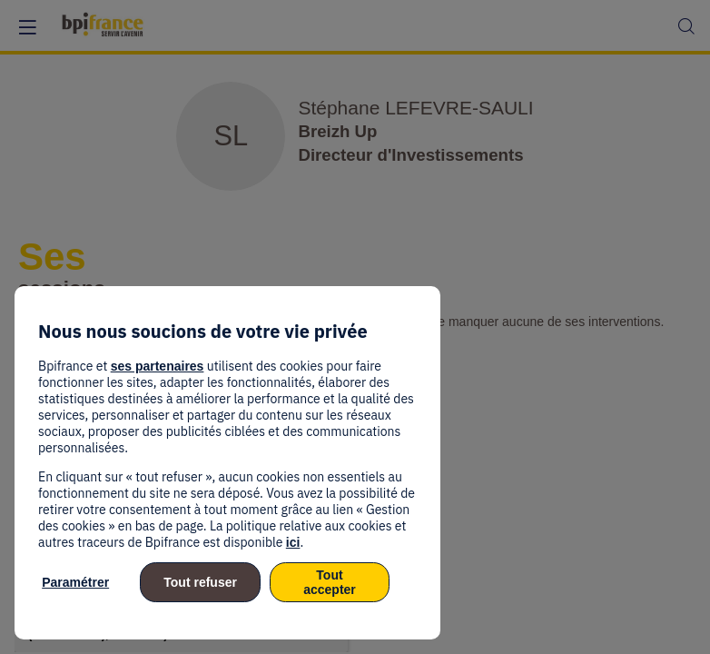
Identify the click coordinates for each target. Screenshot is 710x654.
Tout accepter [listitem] (329, 582)
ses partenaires (157, 366)
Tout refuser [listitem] (200, 582)
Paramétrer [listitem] (75, 582)
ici (293, 542)
